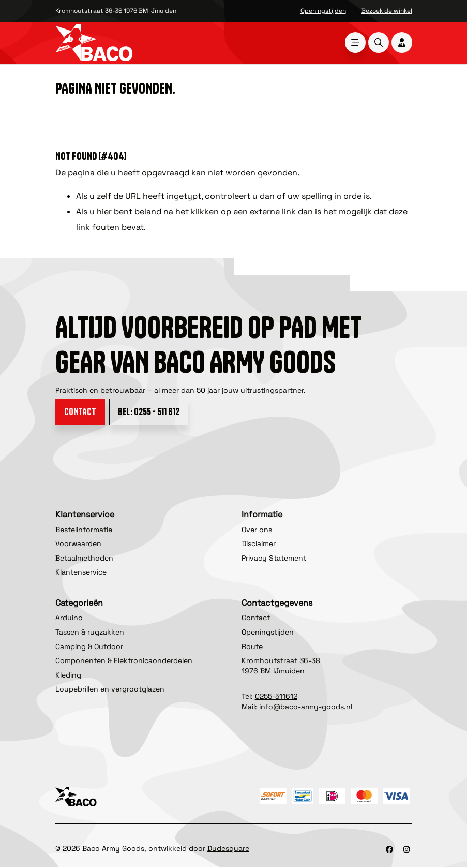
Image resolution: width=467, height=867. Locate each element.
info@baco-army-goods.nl (305, 706)
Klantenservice (81, 572)
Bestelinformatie (83, 529)
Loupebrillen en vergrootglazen (109, 689)
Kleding (68, 675)
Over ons (257, 529)
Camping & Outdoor (89, 646)
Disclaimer (259, 543)
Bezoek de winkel (386, 11)
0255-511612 (276, 696)
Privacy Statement (274, 558)
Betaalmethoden (84, 558)
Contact (80, 412)
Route (252, 646)
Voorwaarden (78, 543)
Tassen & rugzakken (89, 632)
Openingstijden (323, 11)
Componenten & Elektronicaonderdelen (123, 660)
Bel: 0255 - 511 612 (148, 412)
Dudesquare (228, 848)
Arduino (69, 617)
